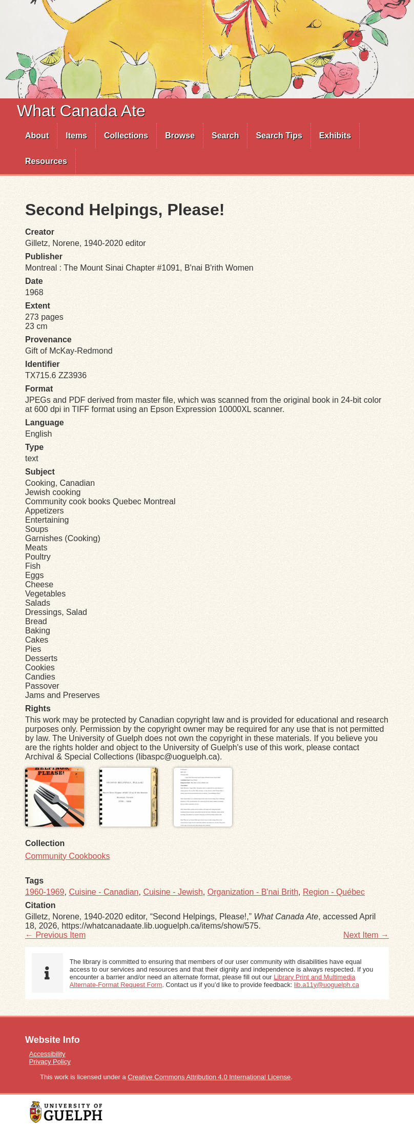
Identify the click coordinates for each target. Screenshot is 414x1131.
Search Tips (279, 135)
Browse (180, 135)
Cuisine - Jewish (172, 892)
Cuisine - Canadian (103, 892)
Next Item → (366, 935)
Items (76, 135)
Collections (126, 135)
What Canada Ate (81, 110)
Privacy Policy (50, 1061)
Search (225, 135)
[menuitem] (37, 136)
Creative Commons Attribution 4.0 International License (209, 1077)
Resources (46, 161)
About (37, 135)
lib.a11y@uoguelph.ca (326, 985)
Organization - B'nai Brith (253, 892)
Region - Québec (334, 892)
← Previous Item (55, 935)
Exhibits (335, 135)
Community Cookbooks (67, 856)
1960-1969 (45, 892)
